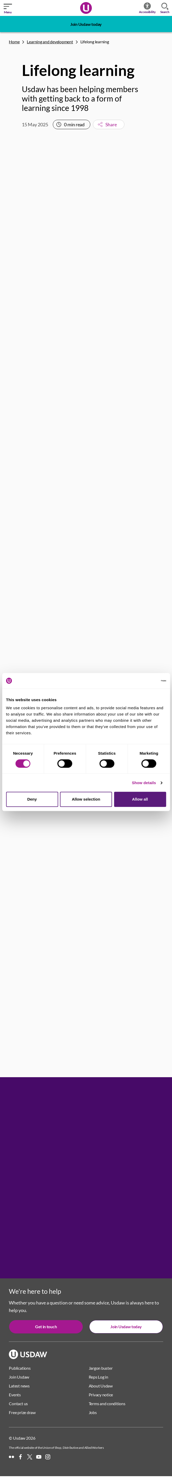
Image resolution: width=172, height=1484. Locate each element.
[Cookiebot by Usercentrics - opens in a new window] (143, 681)
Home (14, 41)
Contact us (18, 1403)
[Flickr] (11, 1456)
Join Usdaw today (86, 24)
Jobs (93, 1412)
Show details (144, 782)
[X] (29, 1456)
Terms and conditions (107, 1403)
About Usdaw (101, 1386)
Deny (32, 799)
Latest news (19, 1386)
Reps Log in (98, 1377)
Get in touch (46, 1326)
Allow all (140, 799)
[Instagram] (47, 1456)
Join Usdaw (19, 1377)
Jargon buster (101, 1368)
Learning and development (50, 41)
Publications (19, 1368)
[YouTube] (38, 1456)
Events (15, 1394)
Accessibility (147, 8)
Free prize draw (22, 1412)
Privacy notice (101, 1394)
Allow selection (86, 799)
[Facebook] (20, 1456)
